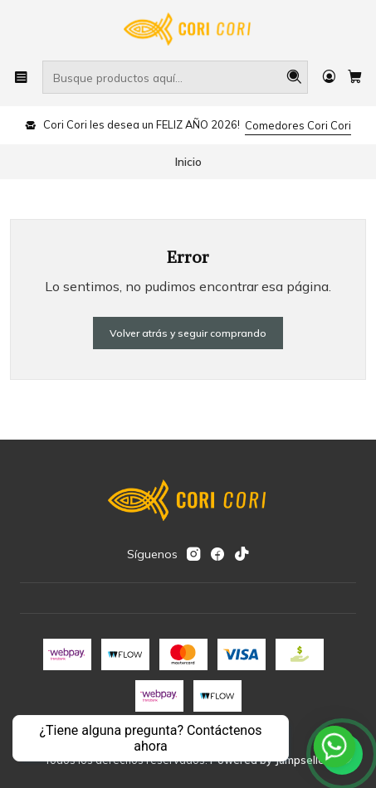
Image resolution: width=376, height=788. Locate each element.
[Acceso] (329, 77)
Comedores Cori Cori (298, 125)
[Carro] (355, 77)
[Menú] (21, 77)
